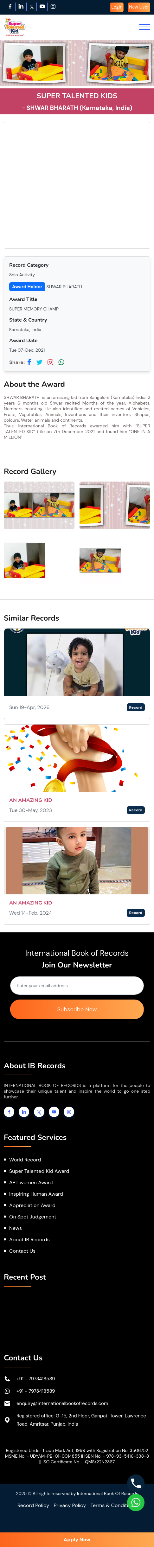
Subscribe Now (77, 1009)
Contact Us (22, 1251)
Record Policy (33, 1505)
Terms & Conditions (113, 1505)
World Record (25, 1159)
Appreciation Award (32, 1205)
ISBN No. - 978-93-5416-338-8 (116, 1456)
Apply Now (77, 1539)
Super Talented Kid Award (39, 1171)
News (15, 1228)
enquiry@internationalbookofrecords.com (62, 1403)
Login (116, 7)
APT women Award (31, 1182)
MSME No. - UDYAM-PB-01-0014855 (42, 1456)
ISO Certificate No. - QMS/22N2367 (78, 1462)
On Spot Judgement (32, 1216)
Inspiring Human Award (36, 1194)
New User (139, 7)
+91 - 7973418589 (35, 1379)
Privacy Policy (70, 1505)
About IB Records (29, 1239)
